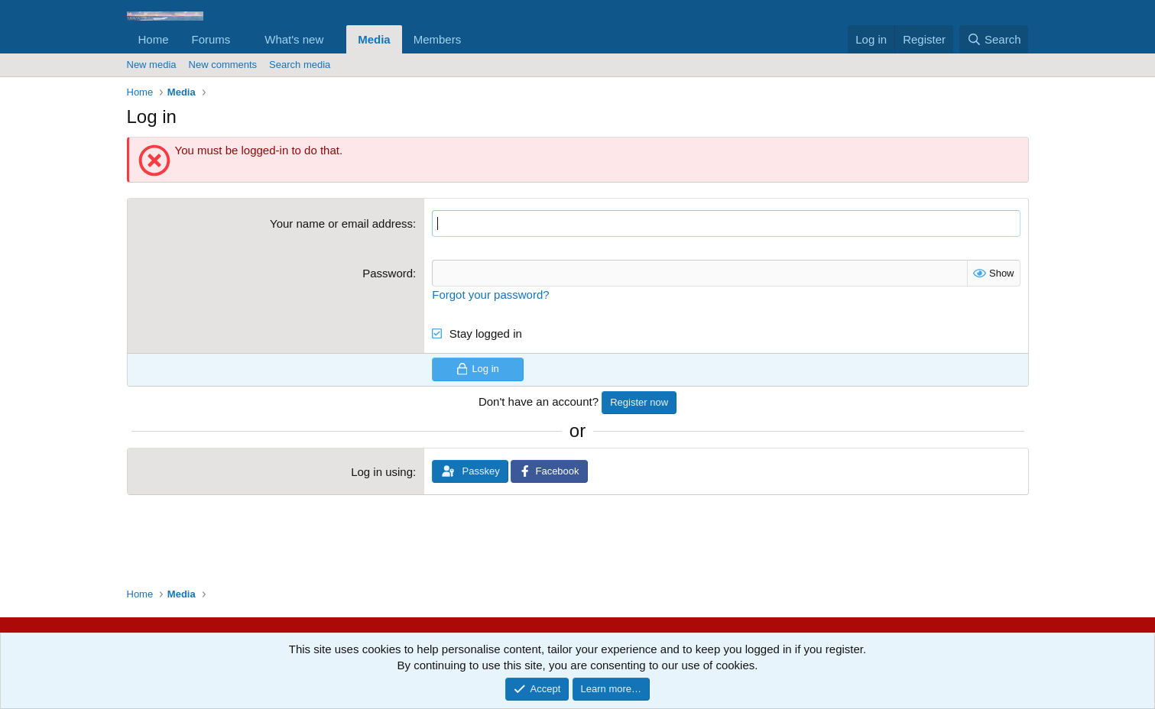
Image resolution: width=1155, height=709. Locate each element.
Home (153, 39)
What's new (293, 39)
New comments (223, 64)
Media (374, 39)
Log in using (382, 471)
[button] (242, 39)
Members (438, 39)
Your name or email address (341, 223)
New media (152, 64)
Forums (211, 39)
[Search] (994, 39)
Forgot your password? (490, 294)
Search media (299, 64)
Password (387, 273)
